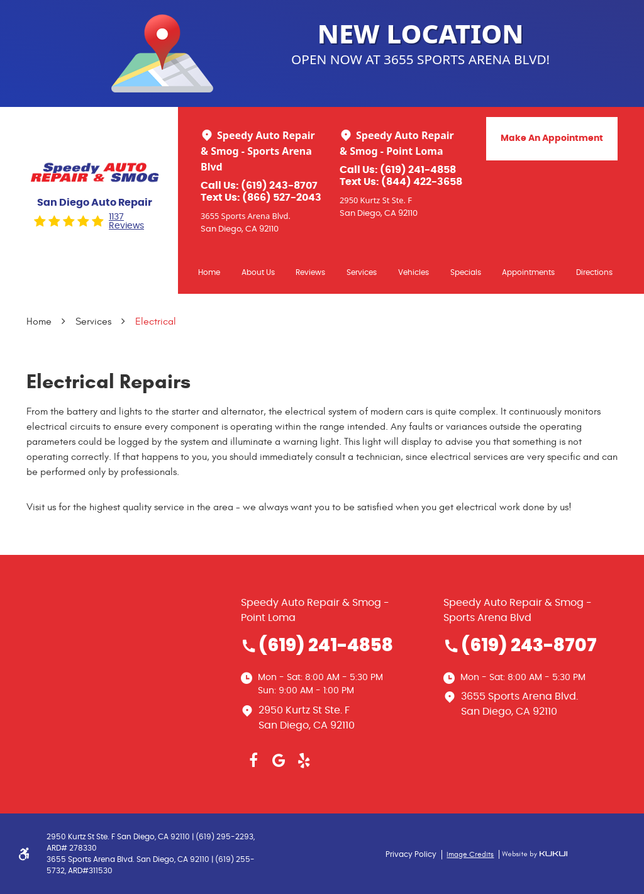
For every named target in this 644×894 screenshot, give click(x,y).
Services (362, 272)
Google (278, 760)
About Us (258, 272)
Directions (594, 272)
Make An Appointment (552, 138)
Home (209, 272)
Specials (465, 272)
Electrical (155, 321)
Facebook (253, 760)
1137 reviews (126, 221)
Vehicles (413, 272)
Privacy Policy (411, 854)
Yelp (303, 760)
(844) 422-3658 (421, 182)
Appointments (528, 272)
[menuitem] (209, 272)
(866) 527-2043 (281, 198)
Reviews (310, 272)
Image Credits (470, 854)
